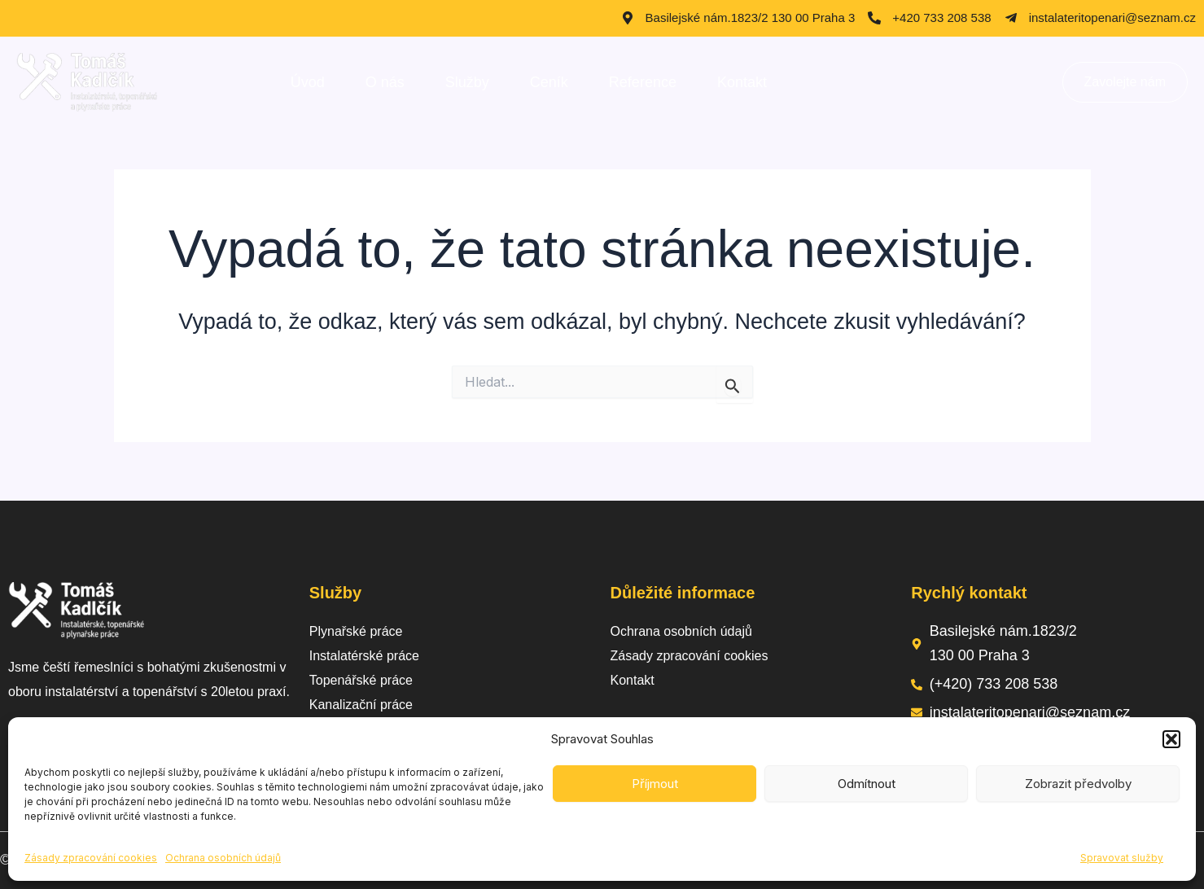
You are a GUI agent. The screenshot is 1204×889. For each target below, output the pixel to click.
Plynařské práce (356, 631)
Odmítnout (866, 783)
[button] (1171, 739)
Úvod (308, 82)
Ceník (549, 82)
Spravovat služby (1121, 858)
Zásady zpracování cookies (90, 858)
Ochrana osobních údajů (223, 858)
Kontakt (742, 82)
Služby (467, 82)
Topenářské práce (361, 680)
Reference (642, 82)
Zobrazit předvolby (1078, 783)
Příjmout (655, 783)
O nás (385, 82)
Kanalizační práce (361, 705)
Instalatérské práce (364, 656)
